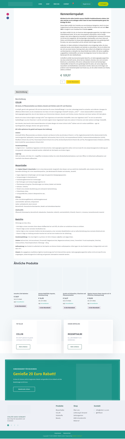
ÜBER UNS (56, 4)
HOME (40, 4)
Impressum (57, 433)
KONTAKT (66, 4)
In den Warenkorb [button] (20, 306)
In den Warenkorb (74, 82)
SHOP (47, 4)
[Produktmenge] (62, 82)
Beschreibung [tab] (21, 92)
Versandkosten (20, 302)
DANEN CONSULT (77, 436)
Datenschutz (67, 433)
